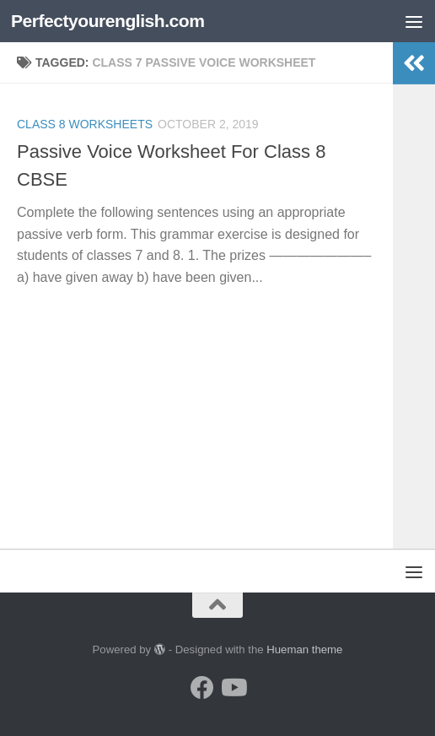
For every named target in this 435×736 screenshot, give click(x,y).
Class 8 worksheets (85, 124)
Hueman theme (304, 649)
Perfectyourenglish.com (107, 20)
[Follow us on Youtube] (232, 688)
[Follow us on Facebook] (202, 688)
